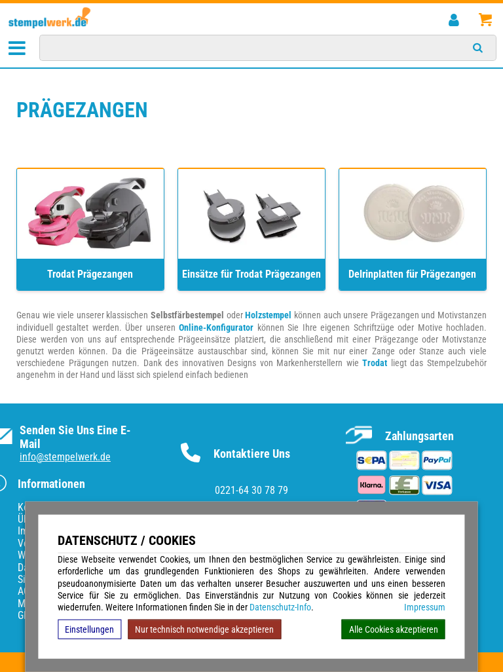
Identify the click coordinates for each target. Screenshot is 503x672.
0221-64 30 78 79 (251, 490)
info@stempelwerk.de (65, 457)
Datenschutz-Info (280, 607)
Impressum (424, 607)
